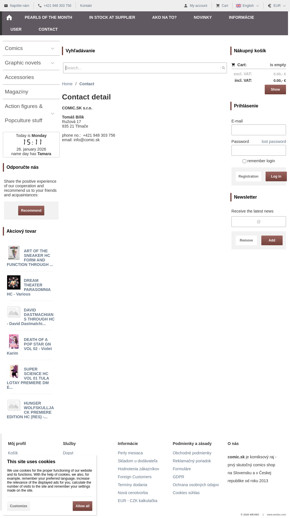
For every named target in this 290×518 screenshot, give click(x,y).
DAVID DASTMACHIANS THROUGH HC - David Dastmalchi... (31, 317)
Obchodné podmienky (192, 453)
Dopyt (68, 453)
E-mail (237, 121)
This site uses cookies (31, 461)
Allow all (82, 506)
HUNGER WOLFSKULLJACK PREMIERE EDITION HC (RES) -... (30, 410)
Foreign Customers (135, 477)
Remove (246, 240)
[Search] (223, 68)
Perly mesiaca (130, 453)
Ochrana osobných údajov (196, 484)
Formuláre (182, 469)
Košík (13, 453)
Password (240, 141)
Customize (18, 506)
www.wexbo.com (276, 514)
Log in (276, 176)
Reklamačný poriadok (192, 461)
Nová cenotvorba (133, 492)
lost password (274, 141)
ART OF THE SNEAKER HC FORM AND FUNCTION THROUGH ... (30, 258)
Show (275, 89)
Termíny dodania (132, 484)
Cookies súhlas (186, 492)
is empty (278, 65)
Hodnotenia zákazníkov (138, 469)
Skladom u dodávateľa (138, 461)
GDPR (178, 477)
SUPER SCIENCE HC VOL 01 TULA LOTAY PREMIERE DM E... (28, 378)
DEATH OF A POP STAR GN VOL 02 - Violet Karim (29, 346)
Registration (248, 176)
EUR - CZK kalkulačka (137, 500)
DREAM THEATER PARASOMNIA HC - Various (29, 287)
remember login (259, 161)
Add (272, 240)
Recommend (31, 211)
